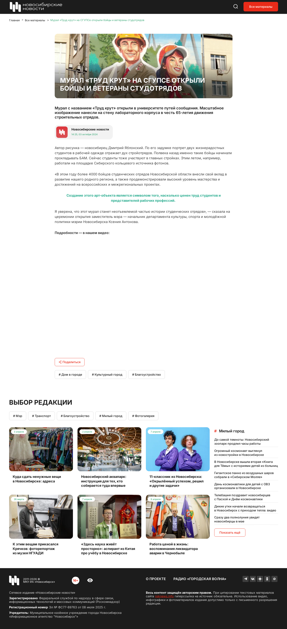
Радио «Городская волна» (199, 579)
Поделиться (70, 362)
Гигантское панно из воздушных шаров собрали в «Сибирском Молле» (244, 475)
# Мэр (17, 416)
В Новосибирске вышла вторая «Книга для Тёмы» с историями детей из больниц (246, 464)
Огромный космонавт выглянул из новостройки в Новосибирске (239, 453)
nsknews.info (164, 596)
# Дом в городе (70, 374)
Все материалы (260, 7)
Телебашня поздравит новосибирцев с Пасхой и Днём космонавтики (242, 497)
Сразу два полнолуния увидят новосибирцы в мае (237, 519)
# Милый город (110, 416)
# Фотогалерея (143, 416)
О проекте (156, 579)
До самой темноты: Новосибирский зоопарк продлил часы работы (241, 441)
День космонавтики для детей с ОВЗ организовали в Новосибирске (242, 486)
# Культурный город (107, 374)
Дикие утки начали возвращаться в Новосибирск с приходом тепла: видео (245, 508)
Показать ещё (229, 532)
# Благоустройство (146, 374)
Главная (14, 20)
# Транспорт (41, 416)
